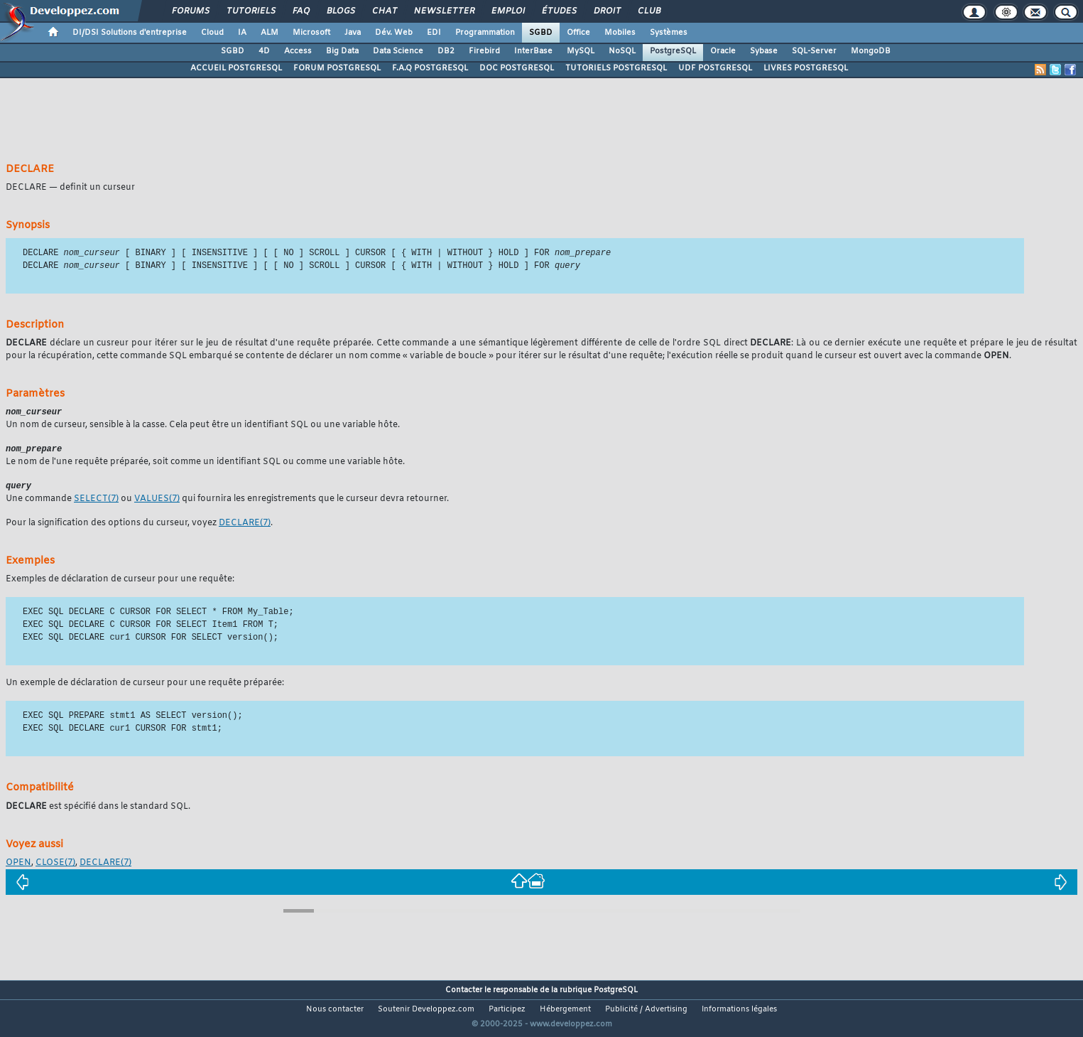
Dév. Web (394, 33)
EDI (434, 33)
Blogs (340, 11)
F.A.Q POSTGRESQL (430, 68)
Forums (190, 11)
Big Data (342, 51)
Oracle (723, 51)
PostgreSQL (673, 51)
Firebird (484, 51)
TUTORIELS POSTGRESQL (616, 68)
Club (648, 11)
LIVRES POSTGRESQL (805, 68)
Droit (606, 11)
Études (558, 11)
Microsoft (311, 33)
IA (242, 33)
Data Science (398, 51)
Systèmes (668, 33)
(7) (96, 502)
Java (352, 33)
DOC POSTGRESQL (516, 68)
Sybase (764, 51)
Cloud (212, 33)
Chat (384, 11)
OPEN (18, 866)
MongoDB (871, 51)
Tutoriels (250, 11)
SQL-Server (814, 51)
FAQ (300, 11)
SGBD (541, 33)
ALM (269, 33)
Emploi (507, 11)
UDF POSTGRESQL (715, 68)
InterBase (533, 51)
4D (264, 51)
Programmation (485, 33)
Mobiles (620, 33)
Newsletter (443, 11)
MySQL (580, 51)
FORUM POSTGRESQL (337, 68)
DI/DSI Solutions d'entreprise (129, 33)
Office (578, 33)
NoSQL (622, 51)
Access (298, 51)
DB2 (446, 51)
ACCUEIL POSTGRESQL (236, 68)
